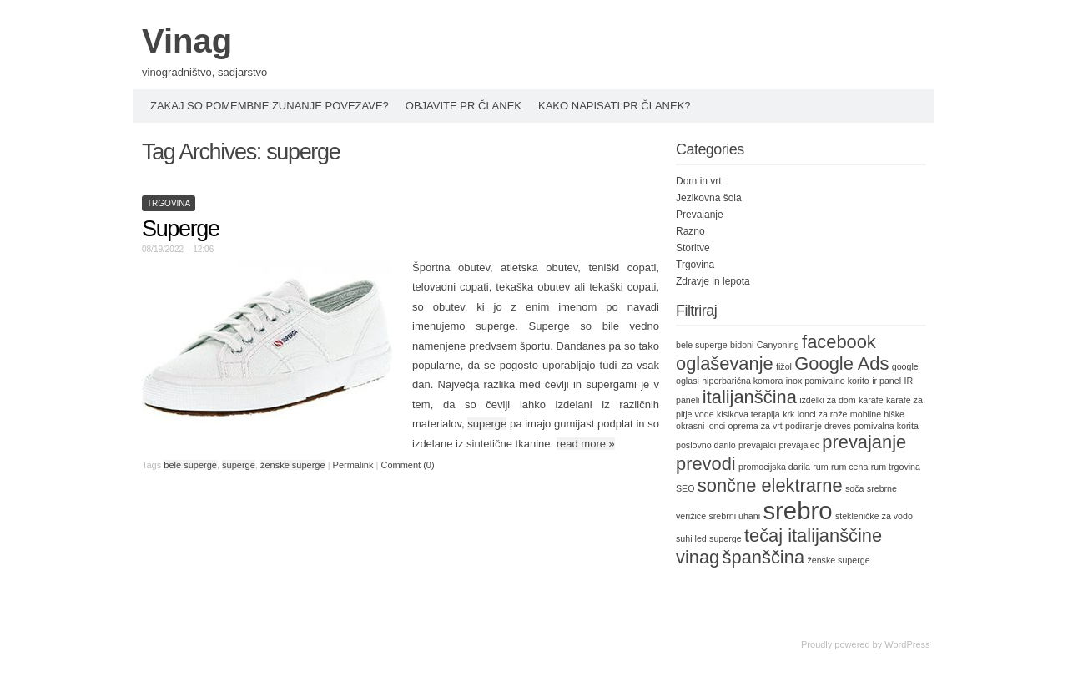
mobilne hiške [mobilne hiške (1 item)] (877, 414)
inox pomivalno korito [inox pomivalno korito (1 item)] (827, 381)
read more (586, 443)
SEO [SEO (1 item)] (685, 488)
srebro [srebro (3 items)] (797, 510)
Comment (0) (407, 465)
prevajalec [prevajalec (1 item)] (798, 445)
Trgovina (168, 203)
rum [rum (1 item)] (820, 467)
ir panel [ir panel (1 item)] (886, 381)
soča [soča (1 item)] (854, 488)
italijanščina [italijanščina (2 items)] (750, 396)
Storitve (693, 248)
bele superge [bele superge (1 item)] (702, 345)
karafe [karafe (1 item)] (871, 400)
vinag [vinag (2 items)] (697, 557)
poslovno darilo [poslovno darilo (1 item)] (706, 445)
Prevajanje (699, 214)
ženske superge (292, 465)
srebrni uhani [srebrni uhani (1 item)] (734, 516)
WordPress (906, 644)
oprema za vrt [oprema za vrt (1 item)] (755, 426)
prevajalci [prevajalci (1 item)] (757, 445)
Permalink (353, 465)
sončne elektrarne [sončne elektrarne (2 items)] (770, 485)
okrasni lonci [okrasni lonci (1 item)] (700, 426)
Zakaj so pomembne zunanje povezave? (269, 105)
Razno (690, 231)
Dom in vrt (699, 181)
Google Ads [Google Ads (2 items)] (841, 363)
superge (486, 423)
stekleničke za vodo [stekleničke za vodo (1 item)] (874, 516)
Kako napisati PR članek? (614, 105)
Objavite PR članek (463, 105)
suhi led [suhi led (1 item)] (691, 538)
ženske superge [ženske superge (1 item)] (838, 560)
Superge (180, 228)
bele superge (190, 465)
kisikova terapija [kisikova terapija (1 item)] (748, 414)
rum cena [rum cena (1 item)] (849, 467)
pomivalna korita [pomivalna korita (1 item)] (886, 426)
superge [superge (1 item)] (725, 538)
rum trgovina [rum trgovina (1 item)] (895, 467)
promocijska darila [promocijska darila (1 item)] (774, 467)
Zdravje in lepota (713, 281)
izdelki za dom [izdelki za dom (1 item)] (827, 400)
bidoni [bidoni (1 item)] (741, 345)
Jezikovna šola (709, 198)
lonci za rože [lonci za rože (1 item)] (823, 414)
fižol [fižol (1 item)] (784, 366)
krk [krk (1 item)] (788, 414)
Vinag (187, 41)
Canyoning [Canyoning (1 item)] (778, 345)
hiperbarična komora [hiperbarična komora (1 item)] (742, 381)
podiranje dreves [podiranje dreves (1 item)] (818, 426)
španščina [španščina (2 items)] (763, 557)
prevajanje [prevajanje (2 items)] (864, 442)
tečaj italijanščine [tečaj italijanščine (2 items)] (813, 535)
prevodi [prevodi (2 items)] (706, 463)
